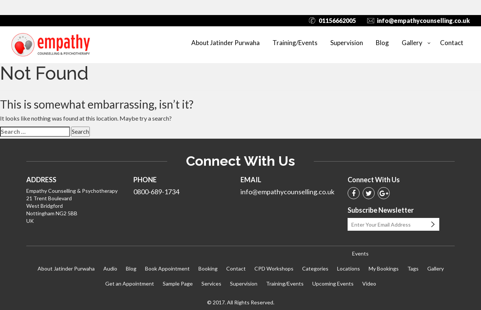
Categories (315, 268)
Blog (382, 43)
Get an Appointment (129, 283)
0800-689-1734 (156, 192)
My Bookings (384, 268)
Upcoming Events (333, 283)
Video (369, 283)
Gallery (412, 43)
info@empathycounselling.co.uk (423, 20)
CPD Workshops (273, 268)
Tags (413, 268)
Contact (451, 43)
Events (360, 253)
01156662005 (337, 20)
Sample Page (178, 283)
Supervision (346, 43)
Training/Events (295, 43)
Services (211, 283)
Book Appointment (167, 268)
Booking (208, 268)
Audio (110, 268)
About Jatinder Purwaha (225, 43)
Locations (348, 268)
